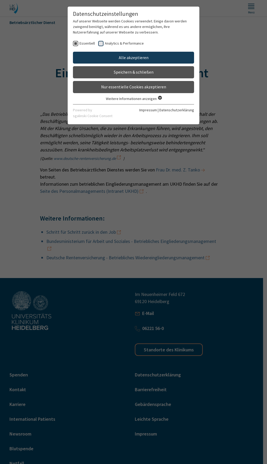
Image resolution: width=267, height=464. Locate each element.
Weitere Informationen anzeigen (133, 98)
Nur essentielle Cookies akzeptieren (133, 86)
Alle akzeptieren (134, 57)
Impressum (148, 110)
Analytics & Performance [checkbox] (124, 43)
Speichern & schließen (134, 72)
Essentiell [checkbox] (87, 43)
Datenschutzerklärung (176, 110)
